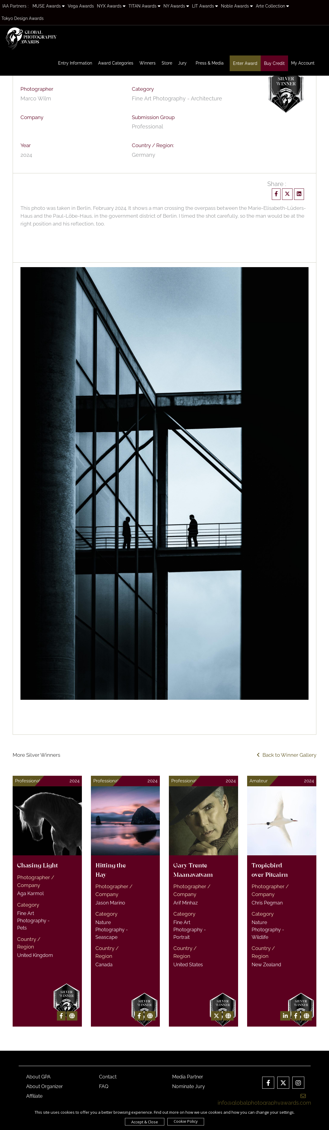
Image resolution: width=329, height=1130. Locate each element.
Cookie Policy (186, 1121)
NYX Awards (111, 6)
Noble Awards (237, 6)
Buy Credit (274, 63)
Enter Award (245, 63)
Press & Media (210, 63)
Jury (182, 63)
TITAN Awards (144, 6)
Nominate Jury (188, 1086)
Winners (147, 63)
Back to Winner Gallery (286, 755)
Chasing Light (37, 866)
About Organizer (44, 1086)
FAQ (103, 1086)
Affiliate (34, 1096)
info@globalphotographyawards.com (264, 1099)
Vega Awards (81, 6)
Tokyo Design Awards (23, 18)
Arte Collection (272, 6)
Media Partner (187, 1077)
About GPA (38, 1077)
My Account (303, 63)
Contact (107, 1077)
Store (167, 63)
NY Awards (176, 6)
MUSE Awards (49, 6)
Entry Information (75, 63)
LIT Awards (205, 6)
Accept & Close (144, 1122)
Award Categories (115, 63)
